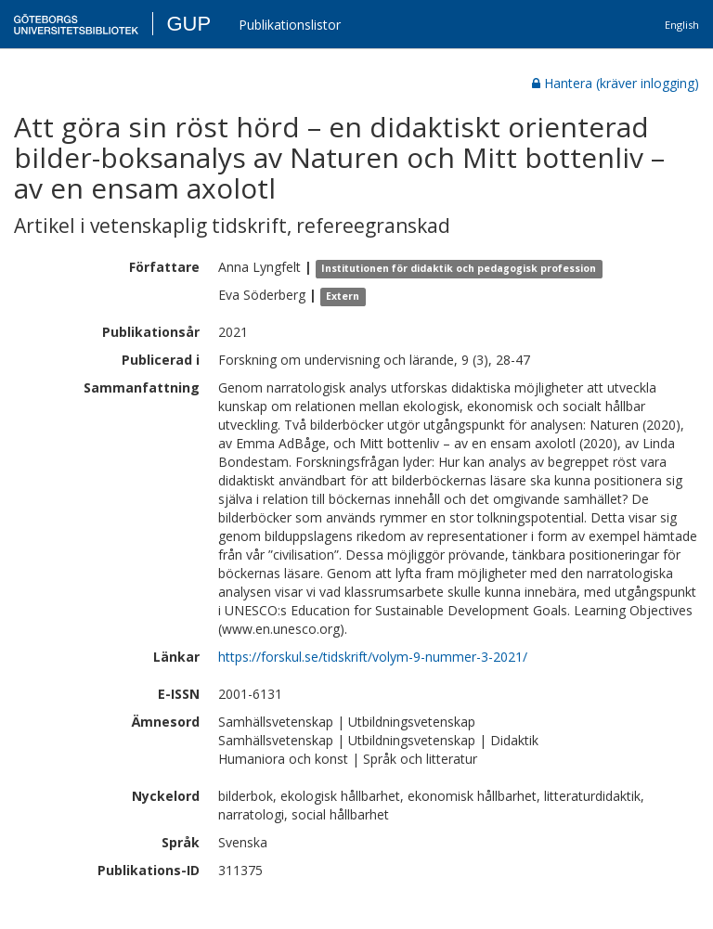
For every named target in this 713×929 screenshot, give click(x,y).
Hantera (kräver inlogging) (615, 83)
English (682, 25)
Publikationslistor (290, 24)
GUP (188, 23)
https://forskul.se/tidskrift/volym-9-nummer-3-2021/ (372, 656)
